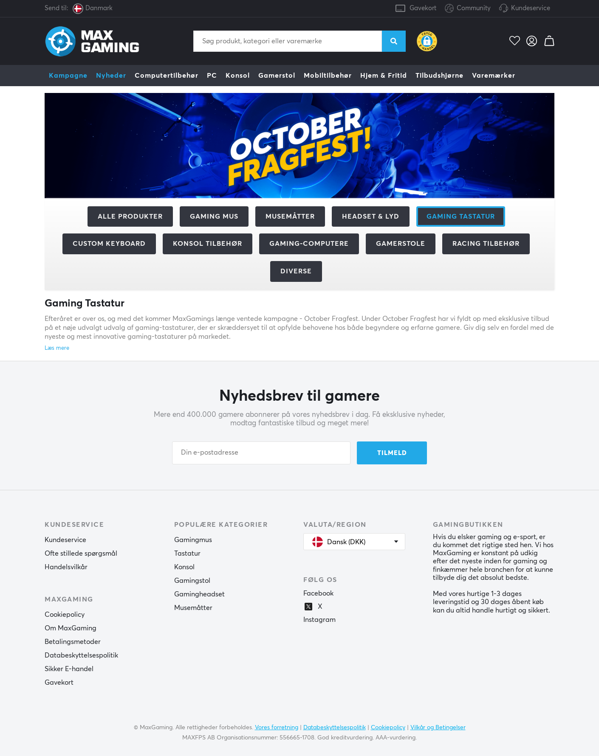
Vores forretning (276, 728)
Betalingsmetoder (73, 641)
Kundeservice (530, 8)
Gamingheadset (199, 594)
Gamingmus (193, 540)
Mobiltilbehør (328, 75)
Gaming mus (214, 216)
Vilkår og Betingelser (438, 728)
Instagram (319, 619)
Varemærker (493, 75)
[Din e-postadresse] (261, 452)
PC (212, 75)
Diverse (296, 271)
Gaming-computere (309, 243)
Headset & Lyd (370, 216)
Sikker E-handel (69, 669)
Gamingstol (192, 580)
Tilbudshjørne (439, 75)
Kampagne (68, 75)
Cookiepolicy (65, 614)
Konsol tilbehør (207, 243)
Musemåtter (290, 216)
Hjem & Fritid (383, 75)
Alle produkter (130, 216)
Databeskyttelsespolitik (81, 655)
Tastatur (187, 553)
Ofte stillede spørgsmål (81, 553)
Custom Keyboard (109, 243)
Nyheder (111, 75)
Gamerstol (276, 75)
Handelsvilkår (66, 567)
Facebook (318, 593)
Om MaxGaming (70, 628)
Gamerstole (400, 243)
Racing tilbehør (486, 243)
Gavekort (423, 8)
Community (468, 9)
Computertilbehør (166, 75)
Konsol (238, 75)
